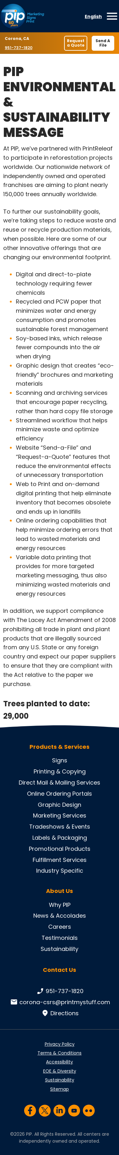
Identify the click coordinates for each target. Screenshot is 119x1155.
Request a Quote (75, 43)
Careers (59, 927)
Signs (59, 760)
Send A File (103, 43)
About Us (59, 891)
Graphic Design (59, 805)
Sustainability (59, 949)
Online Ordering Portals (59, 794)
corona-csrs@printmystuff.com (59, 1002)
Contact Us (59, 970)
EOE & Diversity (59, 1071)
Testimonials (60, 938)
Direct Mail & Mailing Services (59, 782)
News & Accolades (59, 916)
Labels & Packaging (59, 838)
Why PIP (59, 905)
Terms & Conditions (59, 1053)
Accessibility (59, 1062)
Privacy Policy (60, 1044)
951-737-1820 (19, 47)
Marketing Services (59, 815)
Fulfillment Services (60, 860)
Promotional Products (59, 849)
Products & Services (59, 746)
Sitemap (59, 1089)
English (93, 16)
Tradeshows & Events (59, 827)
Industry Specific (59, 871)
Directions (59, 1013)
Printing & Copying (60, 771)
